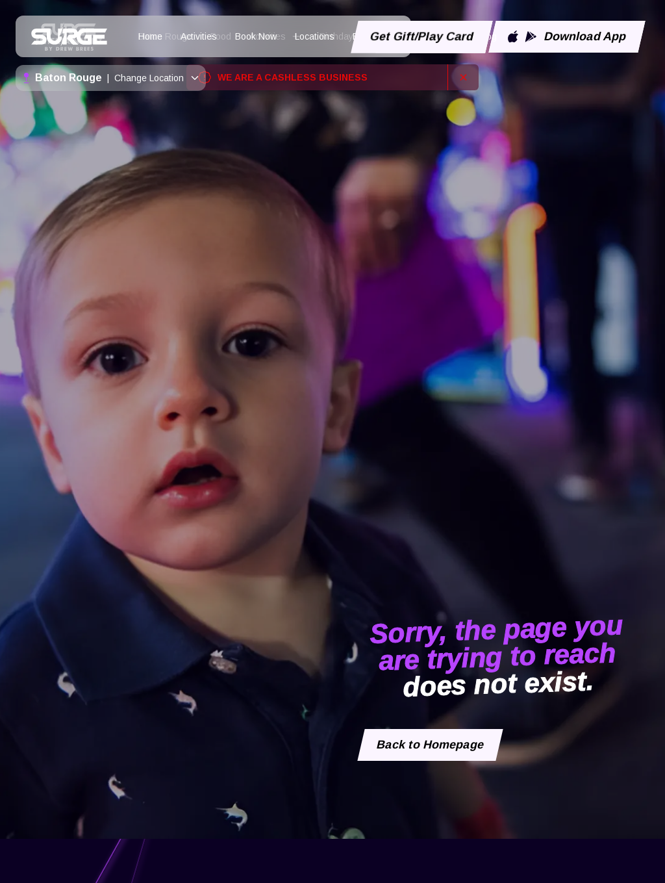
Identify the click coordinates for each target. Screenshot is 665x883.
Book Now (256, 36)
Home (150, 36)
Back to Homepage (430, 744)
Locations (314, 36)
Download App (567, 36)
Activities (199, 36)
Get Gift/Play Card (422, 36)
